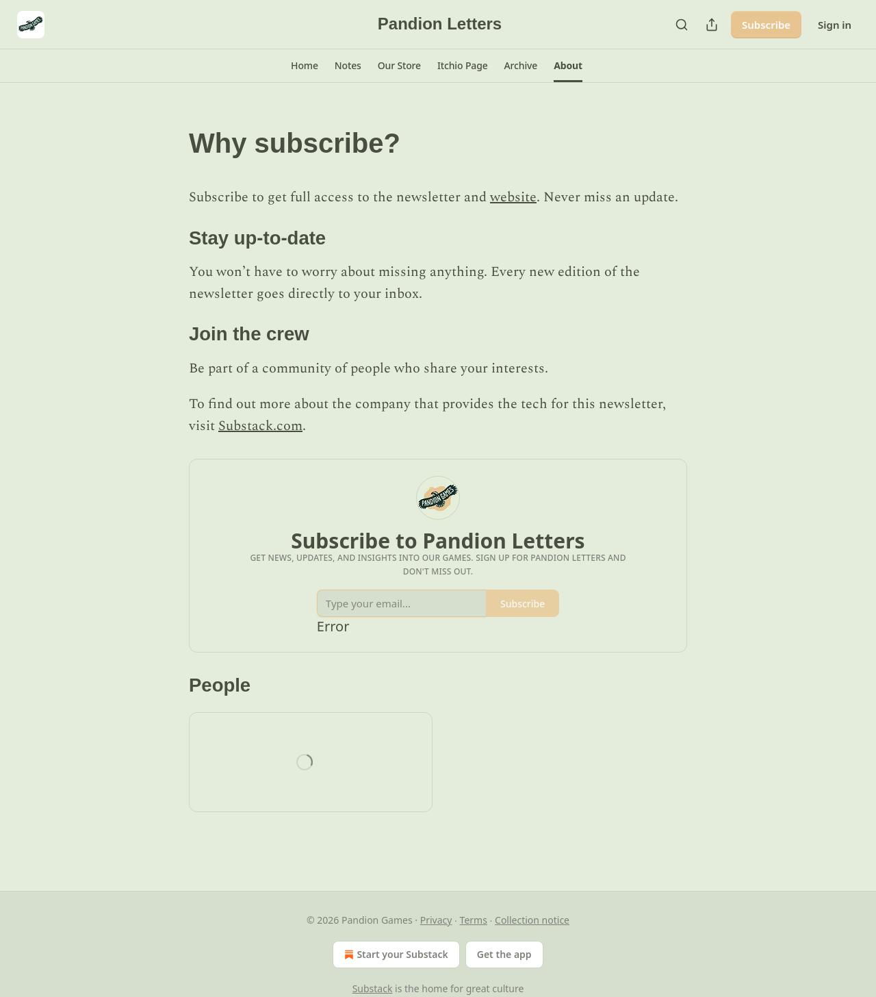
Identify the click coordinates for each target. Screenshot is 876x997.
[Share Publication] (711, 24)
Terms (473, 919)
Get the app (504, 954)
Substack (372, 988)
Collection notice (532, 919)
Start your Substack (395, 954)
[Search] (681, 24)
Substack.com (260, 426)
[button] (304, 65)
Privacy (436, 919)
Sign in (834, 24)
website (513, 197)
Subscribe (766, 24)
